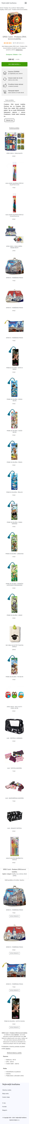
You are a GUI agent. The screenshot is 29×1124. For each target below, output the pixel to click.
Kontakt (4, 1106)
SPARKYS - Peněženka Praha (14, 277)
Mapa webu (5, 1093)
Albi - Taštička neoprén (14, 768)
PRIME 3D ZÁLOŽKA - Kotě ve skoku (14, 1021)
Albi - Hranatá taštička (14, 828)
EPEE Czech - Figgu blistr (14, 153)
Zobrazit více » (19, 49)
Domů (1, 8)
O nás (4, 1103)
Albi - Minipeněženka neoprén (14, 798)
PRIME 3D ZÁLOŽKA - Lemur (14, 615)
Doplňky (2, 9)
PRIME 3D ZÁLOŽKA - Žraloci (14, 492)
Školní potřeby (20, 8)
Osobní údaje (6, 1097)
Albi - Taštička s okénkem (14, 738)
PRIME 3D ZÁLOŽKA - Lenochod (14, 553)
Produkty (6, 8)
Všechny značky (6, 1090)
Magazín (4, 1110)
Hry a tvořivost (12, 8)
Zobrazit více (9, 120)
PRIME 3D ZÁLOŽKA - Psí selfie (14, 676)
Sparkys (24, 48)
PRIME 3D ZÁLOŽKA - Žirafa (14, 462)
